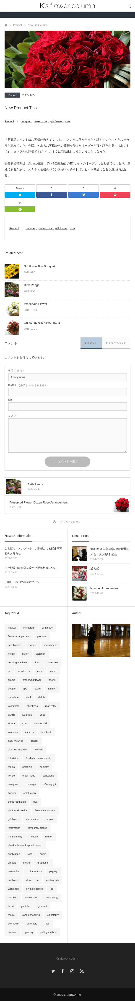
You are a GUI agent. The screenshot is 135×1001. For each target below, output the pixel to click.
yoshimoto (13, 706)
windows (13, 732)
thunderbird (40, 723)
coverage (31, 784)
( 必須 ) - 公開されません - (28, 385)
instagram (28, 627)
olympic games (34, 888)
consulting (48, 775)
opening (28, 932)
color (40, 671)
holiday (34, 836)
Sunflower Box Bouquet (39, 266)
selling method (48, 932)
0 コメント (91, 343)
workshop (13, 888)
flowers (12, 793)
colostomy (53, 914)
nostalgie (27, 767)
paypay (53, 871)
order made (28, 775)
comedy (44, 767)
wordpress (24, 671)
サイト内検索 (129, 5)
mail (47, 923)
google (12, 688)
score (37, 688)
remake (12, 932)
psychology (52, 897)
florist (37, 662)
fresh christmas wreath (38, 758)
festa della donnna (45, 810)
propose (41, 636)
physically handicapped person (25, 845)
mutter (48, 836)
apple (43, 854)
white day (47, 627)
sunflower (13, 880)
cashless (13, 897)
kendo (11, 775)
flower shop (31, 897)
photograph (52, 880)
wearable (27, 714)
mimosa (29, 732)
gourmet (42, 906)
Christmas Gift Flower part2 (42, 322)
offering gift (50, 784)
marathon (13, 697)
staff (28, 697)
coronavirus (32, 819)
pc (9, 671)
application (14, 854)
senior (50, 819)
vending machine (17, 662)
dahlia (41, 697)
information (14, 827)
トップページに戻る (69, 521)
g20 (35, 801)
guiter (25, 653)
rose (67, 121)
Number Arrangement (104, 588)
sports (52, 679)
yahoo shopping (31, 914)
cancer (34, 740)
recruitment (50, 645)
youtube (25, 906)
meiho (11, 767)
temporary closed (37, 827)
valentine (53, 662)
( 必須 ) (15, 370)
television (13, 758)
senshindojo (14, 645)
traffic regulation (17, 801)
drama (11, 679)
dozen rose (40, 121)
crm (24, 723)
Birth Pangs (31, 285)
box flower (13, 923)
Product (12, 95)
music (11, 914)
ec (51, 888)
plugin (11, 714)
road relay (50, 706)
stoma (11, 723)
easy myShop (15, 740)
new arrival (14, 871)
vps (25, 688)
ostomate (32, 923)
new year (13, 784)
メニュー (5, 5)
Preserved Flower (35, 304)
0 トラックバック (116, 343)
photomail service (18, 810)
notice (11, 653)
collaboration (35, 871)
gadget (33, 645)
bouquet (26, 121)
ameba (12, 862)
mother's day (15, 836)
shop (42, 714)
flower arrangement (19, 636)
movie (26, 862)
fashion (52, 688)
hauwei (12, 627)
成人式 (94, 568)
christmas (32, 706)
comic (53, 671)
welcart (39, 749)
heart (11, 906)
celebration (29, 793)
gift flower (56, 121)
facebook (47, 732)
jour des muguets (17, 749)
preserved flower (32, 679)
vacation (40, 653)
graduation (43, 862)
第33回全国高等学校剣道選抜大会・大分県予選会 (109, 551)
